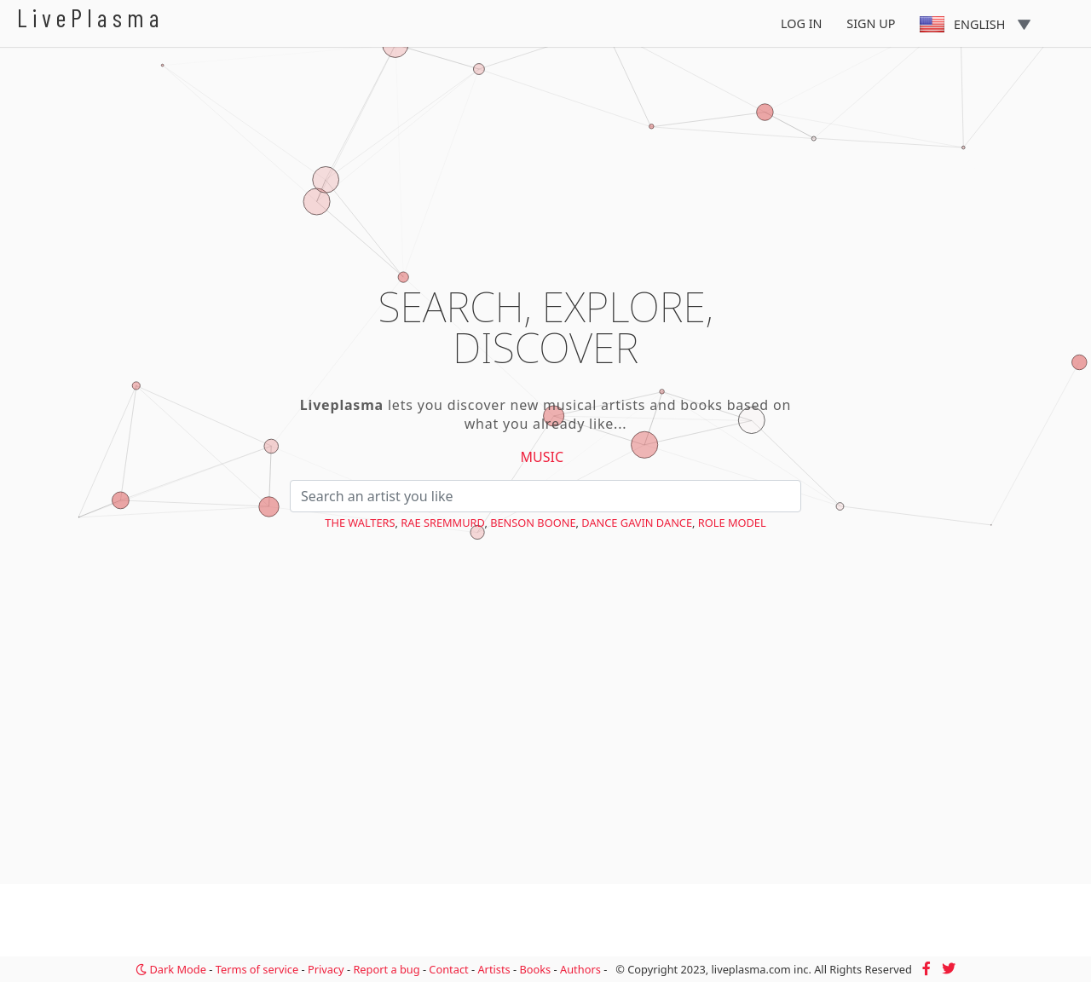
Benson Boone (532, 522)
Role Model (732, 522)
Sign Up (870, 23)
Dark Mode (171, 969)
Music (542, 457)
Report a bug (386, 969)
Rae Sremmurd (442, 522)
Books (535, 969)
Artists (493, 969)
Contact (448, 969)
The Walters (360, 522)
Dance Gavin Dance (636, 522)
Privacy (326, 969)
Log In (802, 23)
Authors (580, 969)
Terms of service (257, 969)
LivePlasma (91, 17)
